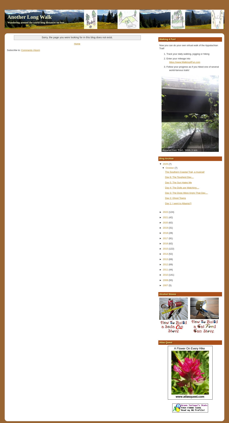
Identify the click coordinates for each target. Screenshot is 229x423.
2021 (166, 217)
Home (77, 43)
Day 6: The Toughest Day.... (179, 177)
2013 (166, 259)
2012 (166, 264)
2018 (166, 233)
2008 (166, 280)
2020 (166, 222)
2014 (166, 254)
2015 (166, 248)
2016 (166, 243)
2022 (166, 212)
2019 (166, 227)
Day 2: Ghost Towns (175, 198)
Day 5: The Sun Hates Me (178, 182)
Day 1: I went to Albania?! (178, 203)
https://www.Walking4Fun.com (184, 62)
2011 (166, 269)
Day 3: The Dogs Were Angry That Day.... (186, 193)
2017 (166, 238)
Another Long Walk (30, 17)
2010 (166, 274)
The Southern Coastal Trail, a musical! (184, 172)
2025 (166, 164)
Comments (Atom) (30, 50)
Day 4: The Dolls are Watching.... (182, 187)
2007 (166, 285)
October (170, 168)
